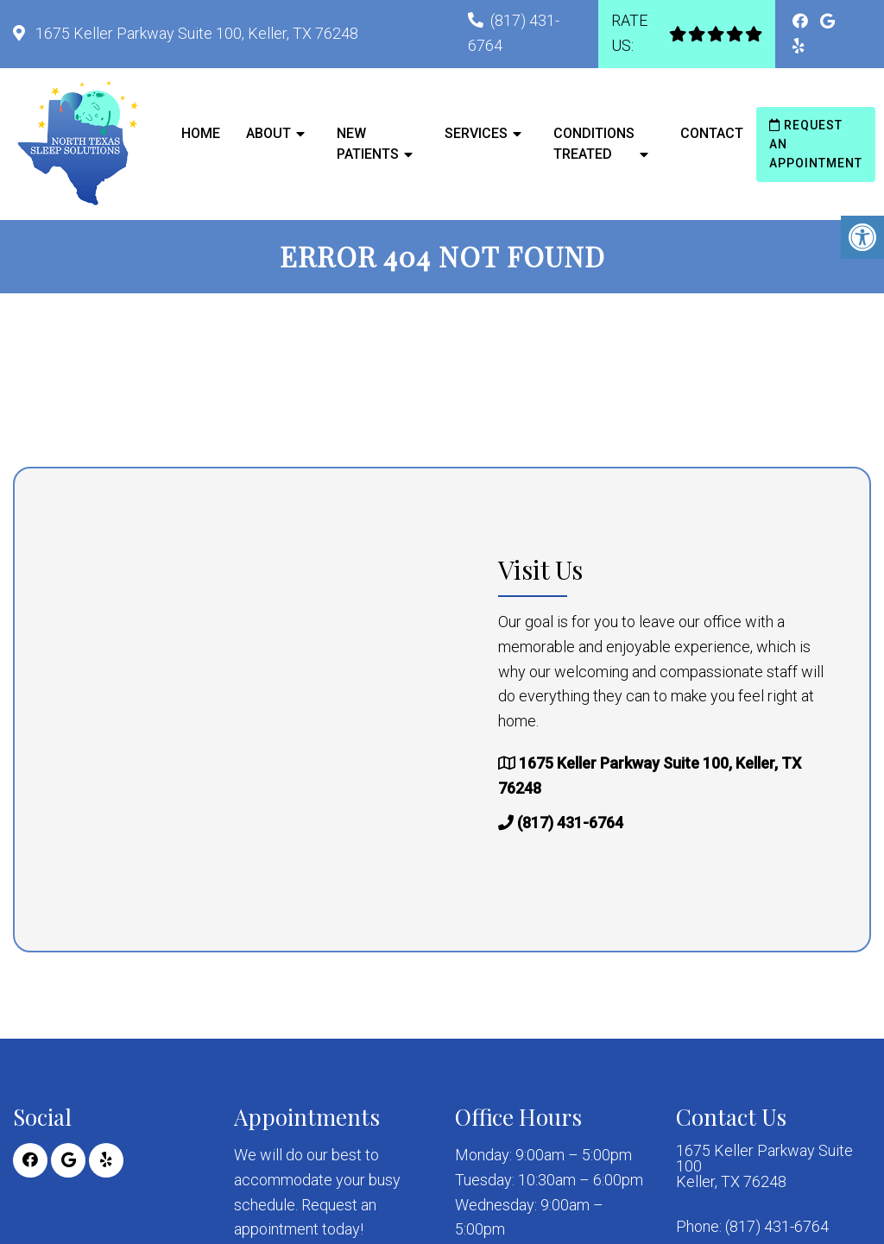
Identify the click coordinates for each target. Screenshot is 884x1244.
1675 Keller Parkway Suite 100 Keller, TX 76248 (764, 1166)
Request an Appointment (815, 144)
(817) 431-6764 (570, 823)
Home (200, 133)
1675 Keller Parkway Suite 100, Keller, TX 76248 (195, 33)
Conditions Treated (594, 143)
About (268, 133)
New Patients (368, 143)
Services (476, 133)
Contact (711, 133)
